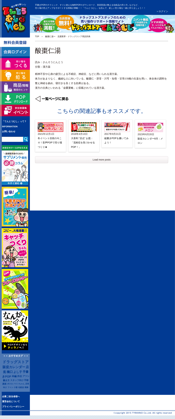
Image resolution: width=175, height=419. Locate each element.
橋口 (10, 372)
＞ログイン (162, 11)
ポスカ (10, 384)
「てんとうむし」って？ (14, 121)
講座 (4, 384)
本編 (14, 376)
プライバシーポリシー (13, 406)
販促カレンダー (14, 367)
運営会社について (11, 401)
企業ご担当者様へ (11, 396)
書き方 (6, 380)
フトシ (10, 387)
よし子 (17, 372)
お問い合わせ (8, 131)
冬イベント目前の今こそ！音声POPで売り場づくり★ (50, 142)
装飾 (26, 387)
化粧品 (21, 387)
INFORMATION (10, 126)
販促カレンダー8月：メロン (150, 140)
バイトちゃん (19, 384)
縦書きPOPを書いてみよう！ (116, 140)
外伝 (19, 376)
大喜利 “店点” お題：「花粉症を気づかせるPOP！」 (83, 142)
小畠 (16, 387)
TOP (37, 36)
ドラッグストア (16, 362)
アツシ (26, 376)
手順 (26, 380)
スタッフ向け (17, 380)
